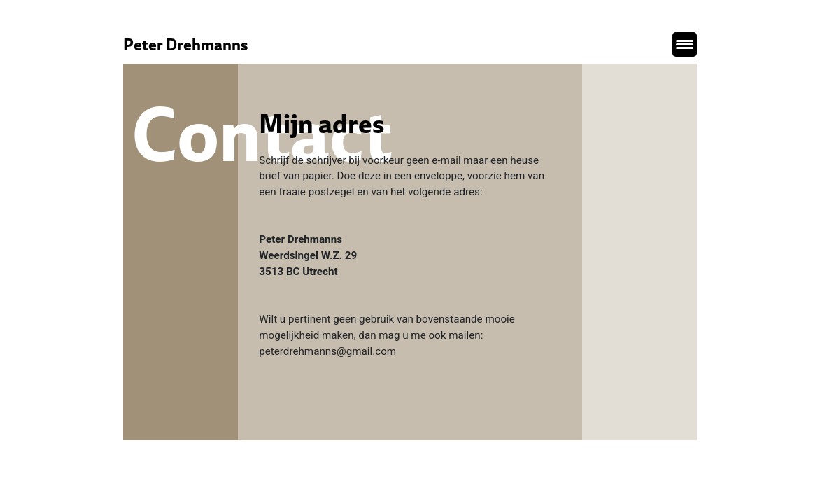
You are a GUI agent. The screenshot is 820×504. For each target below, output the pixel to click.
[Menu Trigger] (684, 44)
